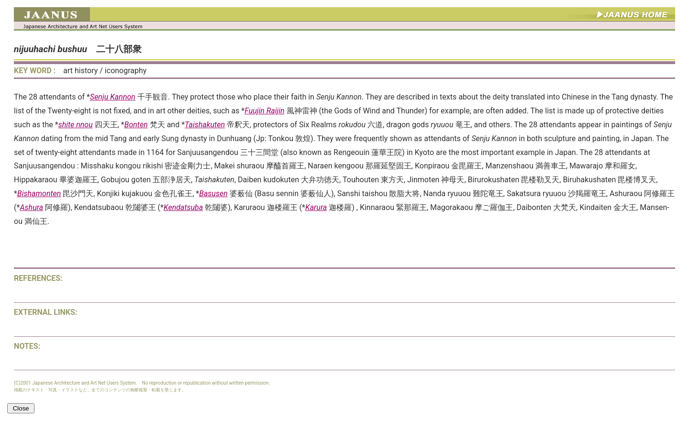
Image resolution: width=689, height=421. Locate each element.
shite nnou (75, 124)
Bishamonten (39, 193)
